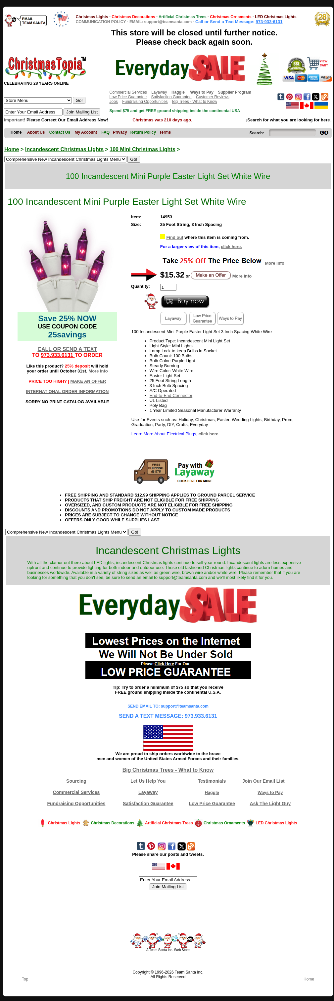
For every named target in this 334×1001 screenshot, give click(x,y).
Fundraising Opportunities (144, 101)
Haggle (212, 792)
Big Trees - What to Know (194, 101)
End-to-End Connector (171, 395)
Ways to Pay (270, 792)
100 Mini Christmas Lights (142, 149)
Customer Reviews (212, 97)
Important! (14, 119)
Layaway (159, 92)
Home (11, 149)
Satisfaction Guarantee (171, 97)
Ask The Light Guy (270, 803)
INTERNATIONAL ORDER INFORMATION (67, 391)
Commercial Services (128, 92)
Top (25, 979)
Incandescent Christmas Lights (64, 149)
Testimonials (212, 781)
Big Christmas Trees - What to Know (168, 770)
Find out (174, 237)
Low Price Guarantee (128, 97)
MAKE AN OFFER (88, 381)
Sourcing (76, 781)
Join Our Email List (263, 781)
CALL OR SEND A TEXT (67, 349)
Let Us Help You (148, 781)
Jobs (113, 101)
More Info (274, 263)
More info (98, 371)
